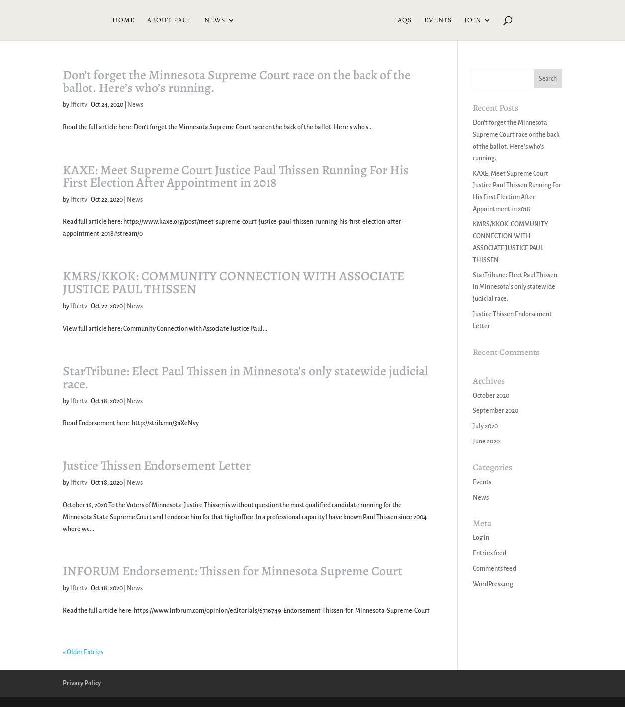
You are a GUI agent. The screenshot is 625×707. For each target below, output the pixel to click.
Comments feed (494, 568)
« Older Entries (83, 652)
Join (472, 21)
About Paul (169, 21)
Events (438, 21)
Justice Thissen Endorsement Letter (157, 465)
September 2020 (495, 410)
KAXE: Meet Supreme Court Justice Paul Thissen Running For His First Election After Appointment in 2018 (236, 176)
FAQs (403, 21)
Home (123, 21)
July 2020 (485, 426)
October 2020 (491, 395)
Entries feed (489, 553)
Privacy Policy (82, 683)
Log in (481, 537)
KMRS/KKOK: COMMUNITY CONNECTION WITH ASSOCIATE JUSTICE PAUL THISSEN (233, 282)
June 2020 (486, 441)
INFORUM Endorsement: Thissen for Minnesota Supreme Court (232, 571)
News (214, 21)
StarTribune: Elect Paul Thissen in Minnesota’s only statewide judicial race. (245, 377)
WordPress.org (493, 584)
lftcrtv (78, 104)
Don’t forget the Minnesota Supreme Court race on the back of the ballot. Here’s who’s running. (237, 81)
